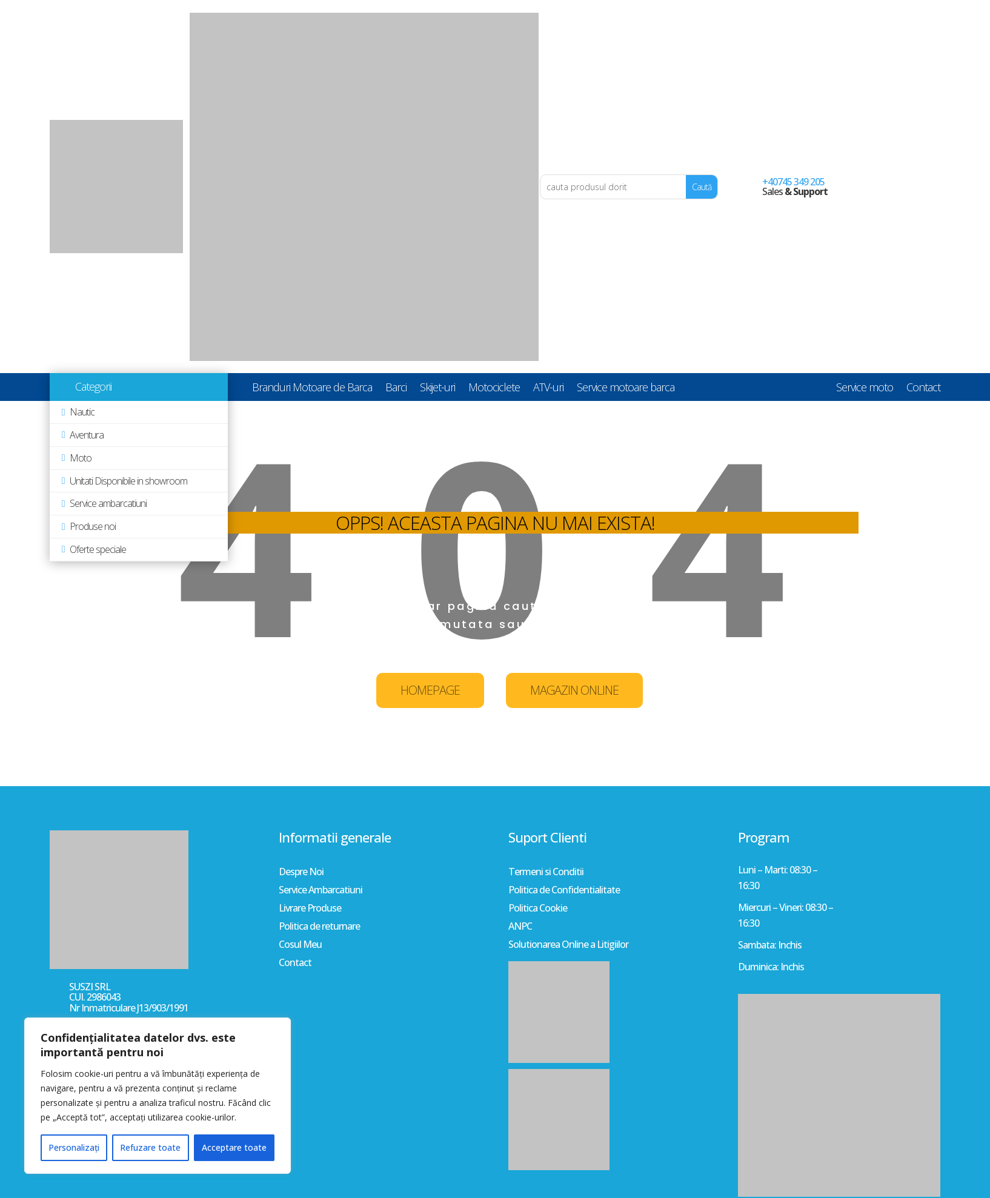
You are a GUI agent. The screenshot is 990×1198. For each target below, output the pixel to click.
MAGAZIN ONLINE (574, 690)
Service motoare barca (625, 389)
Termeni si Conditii (545, 872)
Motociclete (494, 389)
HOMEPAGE (430, 690)
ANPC (520, 927)
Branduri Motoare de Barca (312, 389)
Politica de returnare (319, 927)
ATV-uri (548, 389)
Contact (923, 389)
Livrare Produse (310, 909)
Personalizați (73, 1147)
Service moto (864, 389)
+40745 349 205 (793, 181)
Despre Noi (301, 872)
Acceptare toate (234, 1147)
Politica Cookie (537, 909)
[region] (157, 1096)
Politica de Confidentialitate (564, 890)
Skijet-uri (437, 389)
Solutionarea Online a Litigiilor (568, 945)
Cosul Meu (300, 945)
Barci (396, 389)
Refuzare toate (150, 1147)
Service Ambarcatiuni (320, 890)
